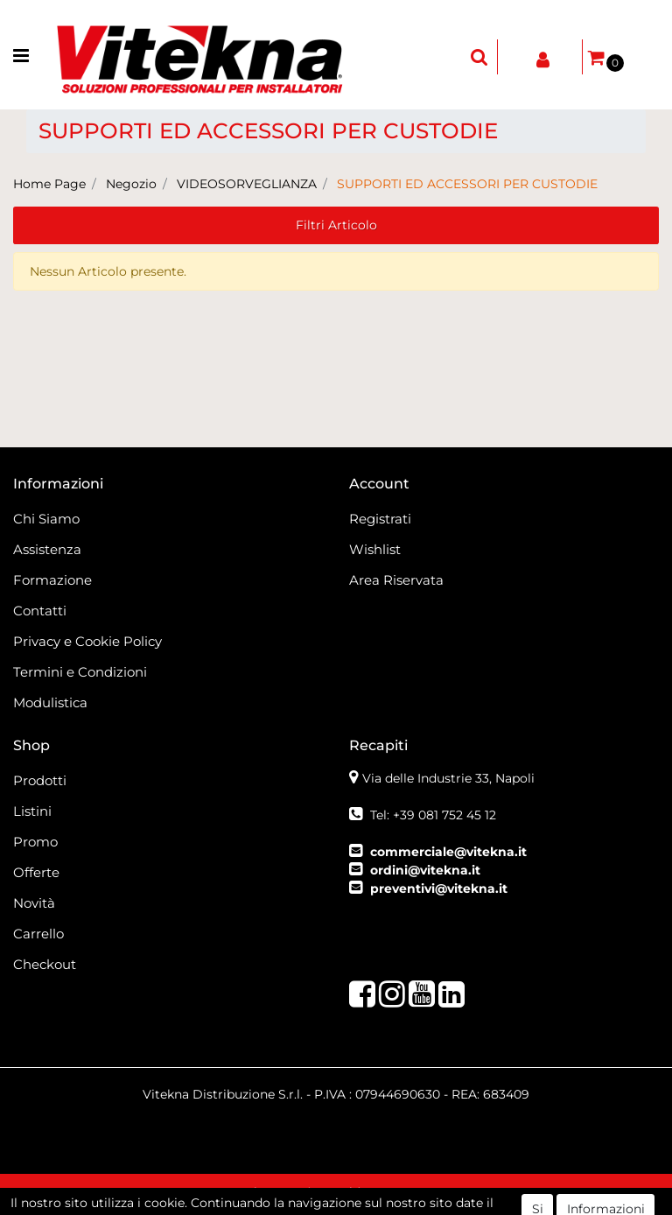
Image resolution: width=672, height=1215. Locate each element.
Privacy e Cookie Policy (87, 641)
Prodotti (39, 780)
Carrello (38, 933)
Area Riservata (396, 580)
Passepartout (433, 1194)
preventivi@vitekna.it (439, 888)
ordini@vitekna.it (425, 870)
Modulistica (50, 702)
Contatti (39, 610)
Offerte (36, 872)
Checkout (44, 964)
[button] (479, 56)
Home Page (49, 184)
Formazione (52, 580)
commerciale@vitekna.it (448, 852)
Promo (35, 841)
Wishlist (375, 549)
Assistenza (47, 549)
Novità (34, 903)
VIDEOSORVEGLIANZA (247, 184)
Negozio (131, 184)
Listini (32, 811)
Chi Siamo (46, 518)
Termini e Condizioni (80, 672)
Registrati (380, 518)
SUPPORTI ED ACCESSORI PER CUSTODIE (467, 184)
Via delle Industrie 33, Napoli (448, 778)
